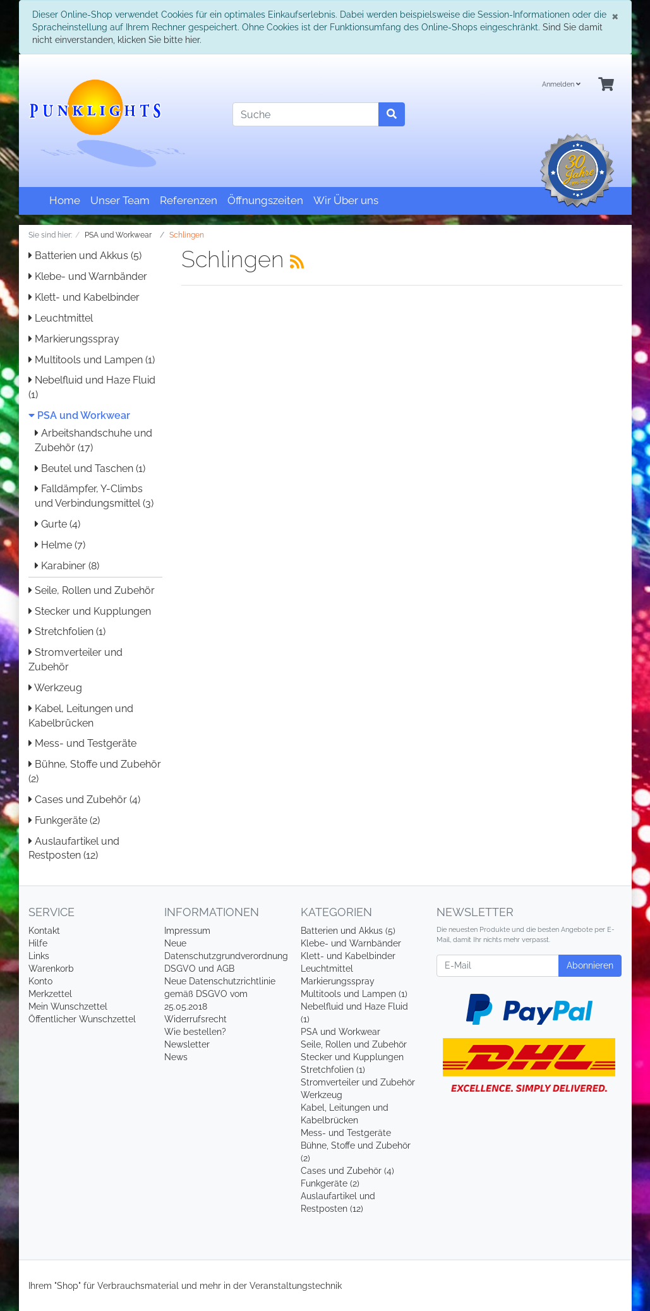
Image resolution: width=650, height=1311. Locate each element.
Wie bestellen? (195, 1032)
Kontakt (44, 931)
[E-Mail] (497, 966)
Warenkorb (51, 969)
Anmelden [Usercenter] (561, 84)
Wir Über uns (345, 200)
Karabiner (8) (67, 566)
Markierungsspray (73, 339)
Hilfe (37, 943)
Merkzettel (50, 994)
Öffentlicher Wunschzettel (82, 1019)
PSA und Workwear (79, 415)
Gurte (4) (57, 524)
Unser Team (120, 200)
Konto (40, 981)
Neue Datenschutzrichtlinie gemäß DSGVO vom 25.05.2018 (219, 994)
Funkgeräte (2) (64, 820)
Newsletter (187, 1044)
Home (64, 200)
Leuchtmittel (60, 318)
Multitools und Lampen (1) (91, 360)
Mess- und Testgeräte (82, 743)
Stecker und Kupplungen (89, 611)
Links (38, 956)
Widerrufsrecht (195, 1019)
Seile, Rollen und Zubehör (91, 590)
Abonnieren (590, 965)
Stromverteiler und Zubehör (358, 1082)
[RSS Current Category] (297, 261)
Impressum (187, 931)
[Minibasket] (606, 85)
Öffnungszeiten (265, 200)
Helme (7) (60, 545)
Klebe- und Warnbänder (87, 276)
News (176, 1057)
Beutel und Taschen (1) (90, 468)
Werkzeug (55, 688)
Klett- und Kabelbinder (84, 297)
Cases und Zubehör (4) (84, 800)
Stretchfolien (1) (66, 631)
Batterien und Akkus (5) (84, 256)
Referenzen (188, 200)
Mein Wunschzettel (67, 1006)
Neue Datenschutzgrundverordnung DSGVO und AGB (226, 956)
